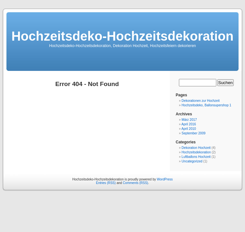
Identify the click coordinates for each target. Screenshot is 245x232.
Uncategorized (191, 161)
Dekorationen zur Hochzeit (200, 100)
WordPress (165, 179)
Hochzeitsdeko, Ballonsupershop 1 (206, 105)
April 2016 (188, 124)
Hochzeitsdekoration (196, 152)
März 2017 (189, 119)
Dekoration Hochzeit (196, 148)
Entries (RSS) (106, 183)
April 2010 (188, 128)
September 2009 (193, 133)
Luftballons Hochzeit (196, 157)
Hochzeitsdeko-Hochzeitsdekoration (122, 36)
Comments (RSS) (135, 183)
